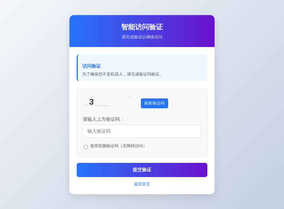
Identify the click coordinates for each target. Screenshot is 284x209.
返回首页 (142, 184)
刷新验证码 (154, 103)
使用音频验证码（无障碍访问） (118, 145)
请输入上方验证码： (104, 119)
